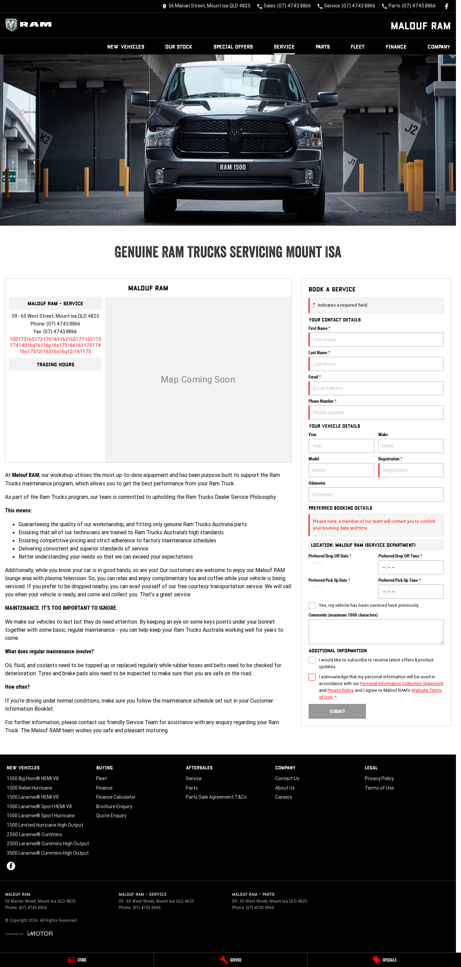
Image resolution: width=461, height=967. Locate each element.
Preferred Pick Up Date (341, 588)
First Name (376, 336)
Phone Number (376, 409)
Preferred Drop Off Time (411, 563)
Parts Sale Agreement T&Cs (216, 797)
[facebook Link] (446, 6)
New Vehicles (125, 46)
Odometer (376, 491)
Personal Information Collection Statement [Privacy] (401, 683)
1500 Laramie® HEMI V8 (33, 797)
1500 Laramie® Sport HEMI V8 (39, 806)
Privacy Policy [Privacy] (340, 690)
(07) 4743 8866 (63, 324)
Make (411, 442)
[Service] (230, 960)
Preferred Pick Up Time (411, 588)
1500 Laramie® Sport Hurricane (41, 816)
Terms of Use (379, 788)
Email (376, 384)
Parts (323, 46)
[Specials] (384, 960)
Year (341, 442)
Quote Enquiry (111, 816)
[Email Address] (55, 345)
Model (341, 466)
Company (439, 46)
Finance (396, 46)
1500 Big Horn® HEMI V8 (33, 778)
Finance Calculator (116, 797)
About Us (285, 788)
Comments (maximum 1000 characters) (376, 628)
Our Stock (179, 46)
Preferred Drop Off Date (341, 563)
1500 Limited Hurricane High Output (45, 825)
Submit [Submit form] (337, 711)
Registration (411, 466)
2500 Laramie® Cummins (34, 834)
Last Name (376, 360)
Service (284, 46)
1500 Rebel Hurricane (29, 788)
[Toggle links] (29, 933)
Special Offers (233, 46)
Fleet (358, 46)
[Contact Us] (206, 6)
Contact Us (287, 778)
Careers (283, 797)
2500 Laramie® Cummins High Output (48, 844)
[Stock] (76, 960)
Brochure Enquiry (114, 806)
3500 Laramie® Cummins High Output (48, 853)
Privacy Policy (379, 778)
